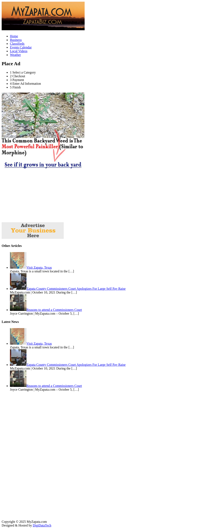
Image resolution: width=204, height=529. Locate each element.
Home (14, 36)
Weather (15, 55)
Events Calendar (21, 47)
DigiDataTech (42, 525)
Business (16, 40)
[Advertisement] (33, 195)
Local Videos (19, 51)
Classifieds (17, 43)
